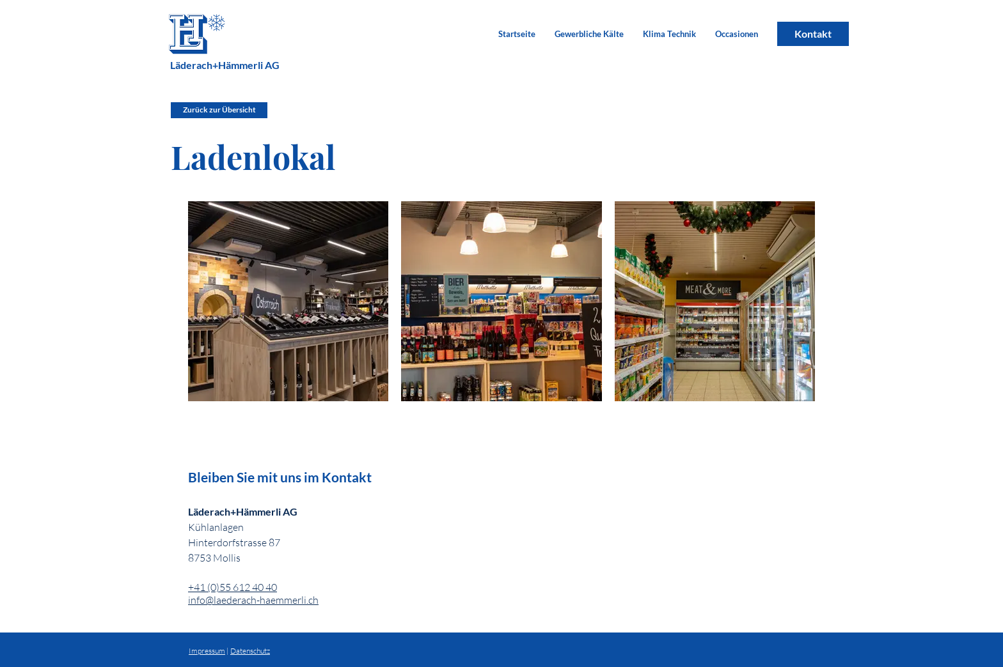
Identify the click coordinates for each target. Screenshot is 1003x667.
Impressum (207, 651)
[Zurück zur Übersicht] (219, 110)
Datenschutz (250, 651)
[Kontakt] (813, 34)
